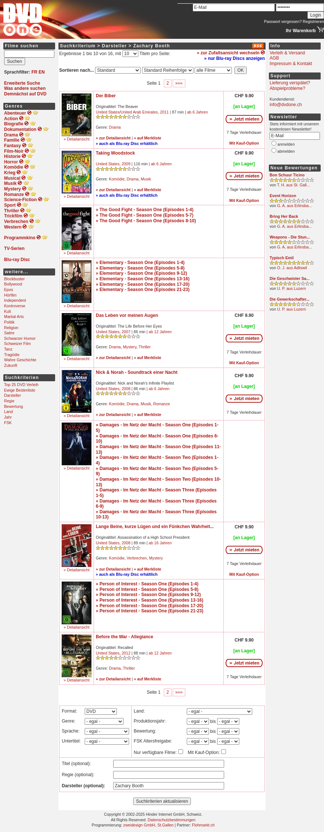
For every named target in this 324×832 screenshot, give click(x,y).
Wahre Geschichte (20, 360)
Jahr (8, 417)
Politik (9, 322)
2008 (126, 388)
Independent (15, 300)
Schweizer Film (17, 343)
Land (8, 411)
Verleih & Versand (287, 52)
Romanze (161, 404)
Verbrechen (137, 558)
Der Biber (106, 95)
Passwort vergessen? (283, 21)
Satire (9, 333)
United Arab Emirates (139, 112)
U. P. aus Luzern (291, 288)
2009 (126, 164)
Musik (146, 179)
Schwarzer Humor (20, 338)
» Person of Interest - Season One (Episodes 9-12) (148, 594)
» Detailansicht (77, 139)
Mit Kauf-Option (244, 143)
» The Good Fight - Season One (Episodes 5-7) (144, 215)
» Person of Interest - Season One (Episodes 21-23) (149, 610)
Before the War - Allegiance (124, 636)
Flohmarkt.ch (203, 825)
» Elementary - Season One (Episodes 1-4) (140, 262)
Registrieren (313, 21)
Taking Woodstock (115, 153)
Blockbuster (14, 279)
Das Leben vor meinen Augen (127, 315)
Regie (9, 401)
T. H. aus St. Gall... (293, 185)
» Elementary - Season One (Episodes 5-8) (140, 268)
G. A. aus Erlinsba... (294, 205)
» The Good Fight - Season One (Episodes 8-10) (146, 220)
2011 (164, 112)
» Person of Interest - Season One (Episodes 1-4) (147, 583)
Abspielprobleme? (287, 88)
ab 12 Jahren (160, 331)
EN (41, 72)
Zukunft (10, 365)
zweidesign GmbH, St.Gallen (148, 825)
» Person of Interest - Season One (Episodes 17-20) (149, 605)
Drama (115, 127)
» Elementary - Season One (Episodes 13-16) (142, 278)
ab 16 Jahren (160, 543)
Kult (7, 311)
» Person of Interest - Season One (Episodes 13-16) (149, 600)
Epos (8, 289)
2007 (126, 331)
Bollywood (13, 284)
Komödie (117, 179)
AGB (274, 58)
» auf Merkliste (147, 138)
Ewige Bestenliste (19, 390)
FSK (8, 422)
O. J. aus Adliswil (292, 268)
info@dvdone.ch (286, 104)
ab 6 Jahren (197, 112)
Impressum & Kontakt (291, 63)
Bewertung (13, 406)
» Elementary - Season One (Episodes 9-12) (141, 273)
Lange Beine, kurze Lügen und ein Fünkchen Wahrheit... (155, 526)
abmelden (286, 151)
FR (34, 72)
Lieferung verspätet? (290, 82)
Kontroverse (14, 306)
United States (107, 112)
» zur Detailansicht (113, 138)
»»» (179, 83)
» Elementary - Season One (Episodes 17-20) (142, 284)
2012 (126, 653)
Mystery (129, 347)
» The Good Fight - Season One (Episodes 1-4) (144, 209)
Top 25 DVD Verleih (21, 384)
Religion (11, 327)
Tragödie (12, 354)
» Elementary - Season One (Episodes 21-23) (142, 289)
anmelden (286, 144)
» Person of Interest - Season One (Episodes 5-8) (147, 589)
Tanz (8, 349)
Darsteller (12, 395)
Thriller (145, 347)
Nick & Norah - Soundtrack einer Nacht (137, 372)
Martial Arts (14, 316)
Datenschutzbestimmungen (171, 820)
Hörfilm (10, 295)
